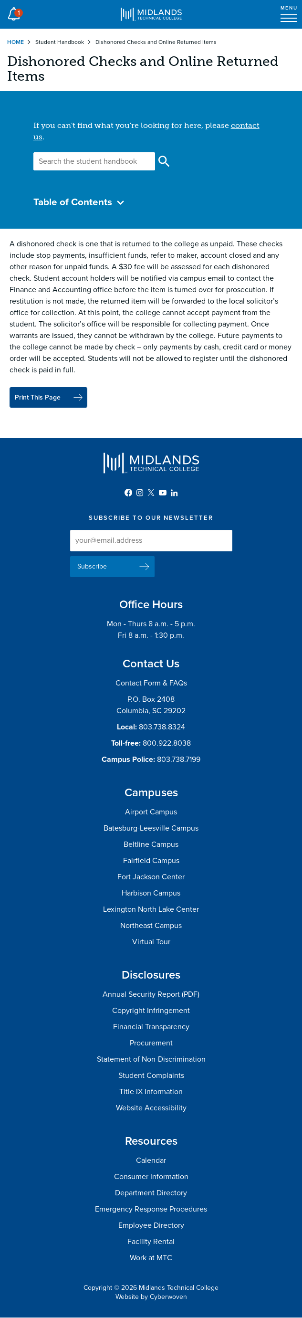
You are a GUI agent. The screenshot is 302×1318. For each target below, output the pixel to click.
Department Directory (151, 1193)
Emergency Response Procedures (151, 1209)
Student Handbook (59, 42)
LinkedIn (174, 492)
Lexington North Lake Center (151, 909)
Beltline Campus (151, 844)
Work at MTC (151, 1258)
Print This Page (38, 397)
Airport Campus (151, 812)
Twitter (151, 492)
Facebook (128, 492)
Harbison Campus (151, 893)
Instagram (140, 492)
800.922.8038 (167, 743)
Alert (14, 11)
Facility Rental (151, 1241)
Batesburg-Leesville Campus (151, 828)
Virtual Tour (151, 942)
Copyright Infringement (151, 1010)
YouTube (163, 492)
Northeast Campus (151, 925)
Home (15, 42)
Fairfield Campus (151, 860)
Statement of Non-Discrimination (151, 1059)
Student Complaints (151, 1075)
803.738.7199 (178, 759)
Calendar (151, 1160)
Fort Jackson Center (151, 877)
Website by (151, 1297)
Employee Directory (151, 1225)
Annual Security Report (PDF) (151, 994)
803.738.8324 (162, 727)
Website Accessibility (151, 1108)
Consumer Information (151, 1176)
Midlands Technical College (151, 14)
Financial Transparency (151, 1027)
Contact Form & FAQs (151, 683)
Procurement (151, 1043)
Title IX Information (151, 1092)
